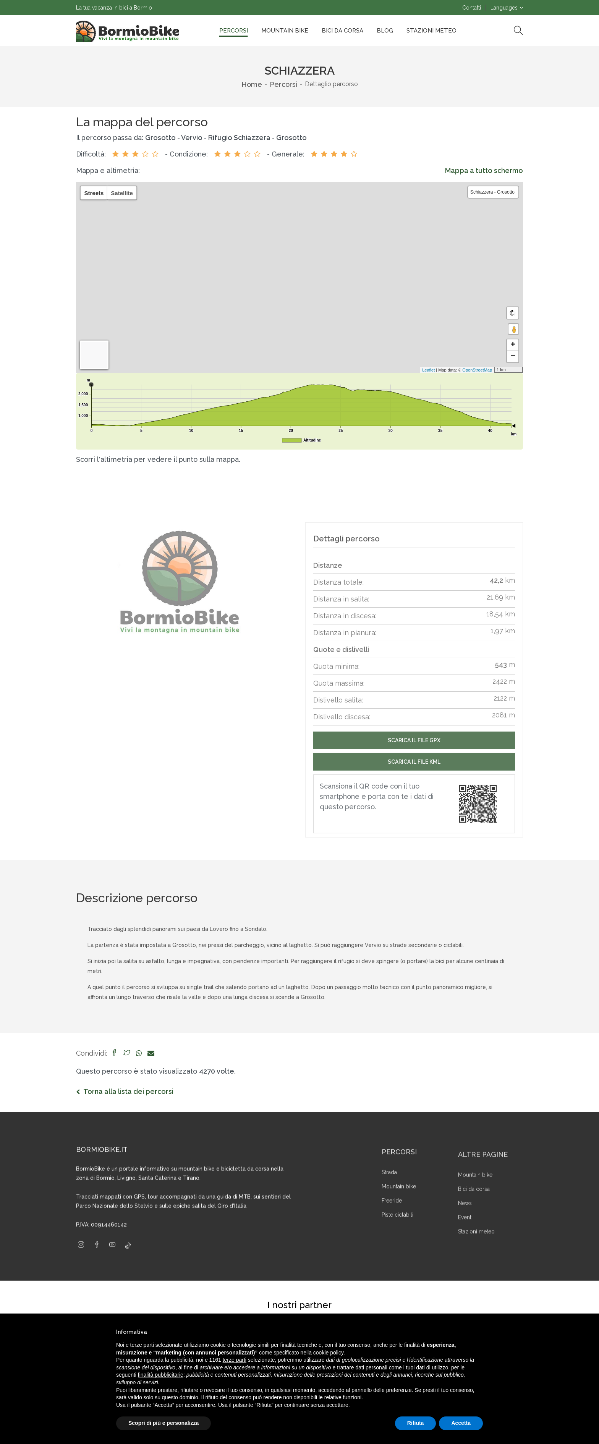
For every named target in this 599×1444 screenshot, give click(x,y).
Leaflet (423, 370)
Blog (385, 30)
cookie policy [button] (328, 1352)
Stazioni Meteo (431, 30)
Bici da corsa (342, 30)
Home (251, 84)
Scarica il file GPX (414, 770)
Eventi (465, 1248)
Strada (389, 1205)
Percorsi (233, 30)
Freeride (392, 1233)
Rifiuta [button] (415, 1423)
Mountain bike (284, 30)
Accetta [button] (461, 1423)
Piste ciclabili (397, 1248)
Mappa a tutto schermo (484, 170)
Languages (504, 8)
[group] (179, 582)
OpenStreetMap (472, 370)
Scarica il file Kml (414, 791)
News (465, 1234)
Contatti (471, 8)
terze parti (234, 1360)
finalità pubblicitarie (160, 1375)
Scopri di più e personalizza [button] (163, 1423)
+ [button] (512, 345)
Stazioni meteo (476, 1262)
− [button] (512, 356)
